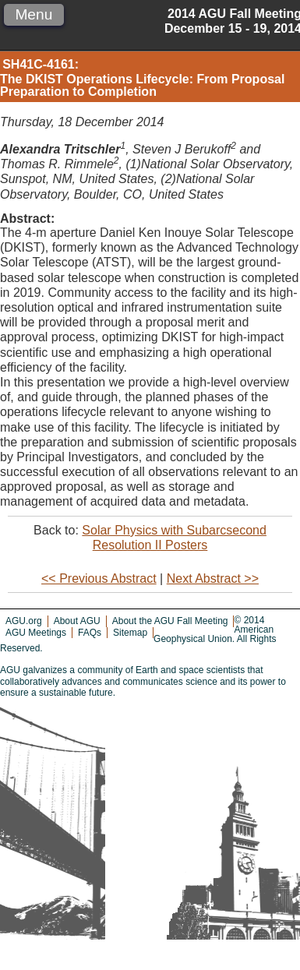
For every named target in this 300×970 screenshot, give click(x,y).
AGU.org (23, 621)
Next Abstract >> (213, 578)
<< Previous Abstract (99, 578)
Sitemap (130, 632)
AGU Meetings (35, 632)
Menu (33, 14)
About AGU (77, 621)
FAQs (89, 632)
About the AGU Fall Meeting (170, 621)
